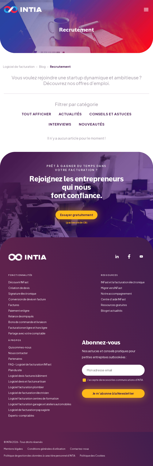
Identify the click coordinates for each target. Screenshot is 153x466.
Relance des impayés (21, 316)
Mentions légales (13, 449)
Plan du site (15, 370)
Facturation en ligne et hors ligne (27, 327)
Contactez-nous (79, 449)
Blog (42, 67)
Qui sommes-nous (19, 347)
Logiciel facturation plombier (26, 387)
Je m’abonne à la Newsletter (113, 393)
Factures (13, 305)
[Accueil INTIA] (27, 257)
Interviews (60, 124)
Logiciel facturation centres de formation (33, 398)
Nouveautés (92, 124)
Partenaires (15, 358)
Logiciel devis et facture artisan (27, 381)
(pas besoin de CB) (76, 222)
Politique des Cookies (92, 456)
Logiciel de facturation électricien (28, 392)
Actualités (70, 114)
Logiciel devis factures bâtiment (27, 375)
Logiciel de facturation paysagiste (29, 409)
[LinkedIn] (116, 257)
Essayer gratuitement (76, 215)
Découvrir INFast (18, 282)
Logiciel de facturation (19, 67)
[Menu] (146, 9)
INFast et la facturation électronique (123, 282)
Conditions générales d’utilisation (46, 449)
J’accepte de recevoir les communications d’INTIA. (115, 380)
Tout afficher (36, 114)
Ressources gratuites (114, 305)
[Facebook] (129, 257)
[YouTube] (141, 257)
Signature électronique (22, 293)
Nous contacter (18, 353)
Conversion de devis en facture (27, 299)
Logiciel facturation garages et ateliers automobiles (39, 404)
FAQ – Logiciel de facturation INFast (30, 364)
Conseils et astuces (110, 114)
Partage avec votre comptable (26, 333)
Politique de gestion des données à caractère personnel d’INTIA (39, 456)
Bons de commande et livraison (27, 322)
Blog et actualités (111, 310)
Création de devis (19, 287)
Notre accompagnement (116, 293)
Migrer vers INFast (111, 287)
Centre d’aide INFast (113, 299)
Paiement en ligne (18, 310)
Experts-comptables (21, 415)
